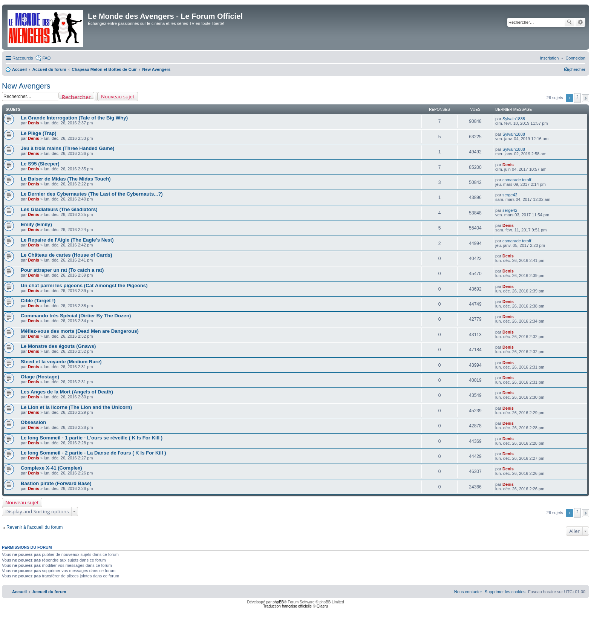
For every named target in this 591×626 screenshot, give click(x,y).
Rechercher (569, 22)
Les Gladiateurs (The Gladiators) (59, 209)
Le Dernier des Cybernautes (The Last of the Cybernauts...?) (92, 194)
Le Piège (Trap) (39, 133)
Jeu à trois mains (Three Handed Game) (67, 148)
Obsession (33, 422)
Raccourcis (22, 58)
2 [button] (577, 96)
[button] (585, 98)
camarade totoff (516, 180)
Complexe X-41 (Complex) (51, 468)
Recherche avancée (580, 22)
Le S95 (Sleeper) (40, 164)
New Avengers (26, 86)
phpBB (278, 602)
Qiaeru (322, 606)
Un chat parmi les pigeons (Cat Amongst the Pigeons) (84, 285)
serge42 (510, 195)
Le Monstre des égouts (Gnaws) (58, 346)
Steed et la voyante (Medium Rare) (61, 361)
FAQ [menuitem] (46, 58)
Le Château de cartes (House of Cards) (66, 255)
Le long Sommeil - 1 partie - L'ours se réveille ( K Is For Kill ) (91, 438)
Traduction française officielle (287, 606)
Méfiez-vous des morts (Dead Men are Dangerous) (80, 331)
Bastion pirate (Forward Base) (56, 483)
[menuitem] (575, 58)
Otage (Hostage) (40, 377)
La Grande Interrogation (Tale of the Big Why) (74, 118)
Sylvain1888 (513, 118)
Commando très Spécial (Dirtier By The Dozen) (76, 315)
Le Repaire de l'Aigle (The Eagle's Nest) (67, 240)
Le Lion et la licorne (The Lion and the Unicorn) (76, 407)
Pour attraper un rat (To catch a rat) (62, 270)
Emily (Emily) (36, 224)
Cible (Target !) (38, 300)
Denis (33, 123)
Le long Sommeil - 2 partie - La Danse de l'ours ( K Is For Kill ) (93, 453)
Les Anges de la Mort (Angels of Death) (67, 392)
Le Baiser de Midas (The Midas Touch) (66, 179)
